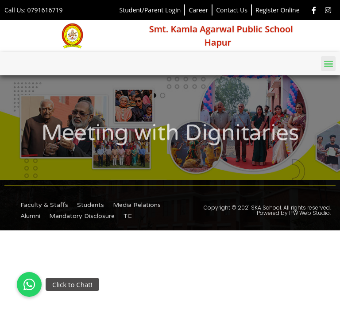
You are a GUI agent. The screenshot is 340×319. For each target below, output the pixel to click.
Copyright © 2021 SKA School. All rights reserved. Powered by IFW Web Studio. (267, 210)
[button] (328, 63)
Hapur (218, 42)
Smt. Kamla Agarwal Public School (221, 29)
